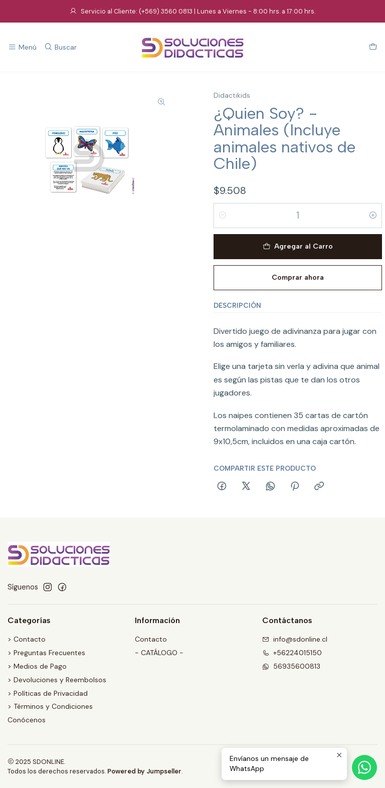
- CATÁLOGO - (159, 652)
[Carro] (373, 47)
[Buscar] (60, 47)
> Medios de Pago (37, 666)
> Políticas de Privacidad (48, 693)
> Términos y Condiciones (50, 706)
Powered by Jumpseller (144, 771)
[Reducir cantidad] (222, 216)
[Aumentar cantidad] (372, 216)
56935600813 (291, 666)
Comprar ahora (298, 277)
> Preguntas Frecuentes (46, 652)
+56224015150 (292, 652)
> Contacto (27, 639)
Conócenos (27, 719)
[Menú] (22, 47)
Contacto (151, 639)
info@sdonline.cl (294, 639)
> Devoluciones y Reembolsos (57, 679)
